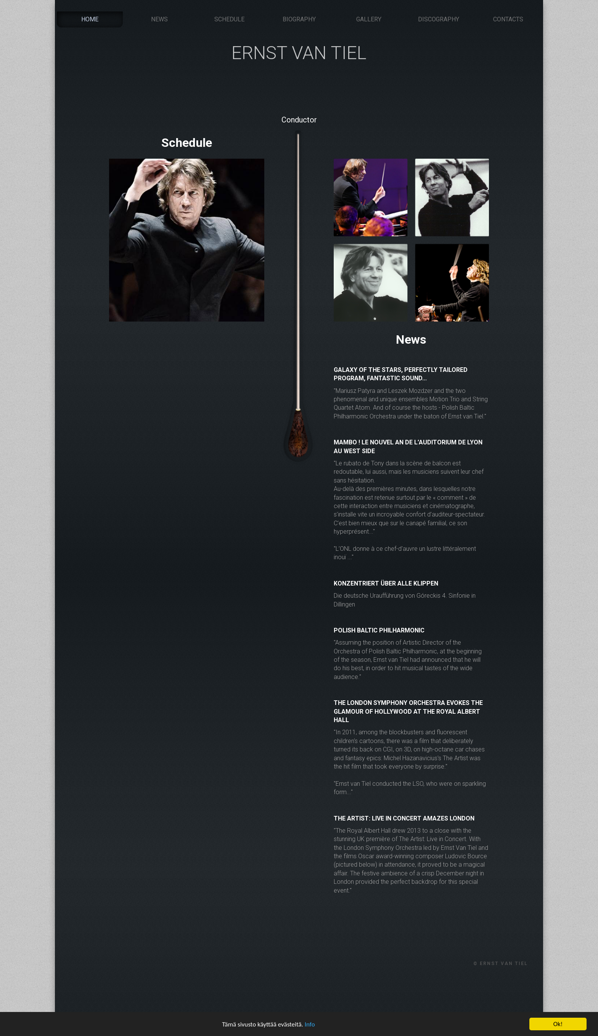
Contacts (508, 19)
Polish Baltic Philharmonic (379, 630)
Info (310, 1025)
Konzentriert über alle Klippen (386, 583)
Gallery (368, 19)
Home (89, 19)
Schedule (229, 19)
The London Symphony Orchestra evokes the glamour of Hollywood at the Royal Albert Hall (408, 711)
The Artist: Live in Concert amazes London (404, 818)
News (159, 19)
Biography (299, 19)
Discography (438, 19)
